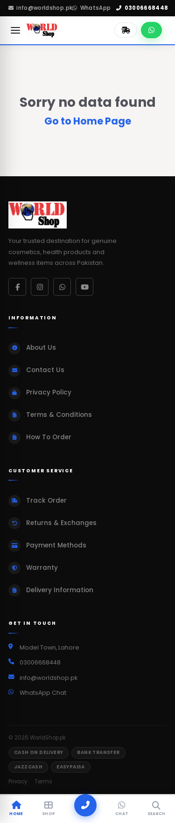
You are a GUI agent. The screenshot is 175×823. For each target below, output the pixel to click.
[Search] (156, 809)
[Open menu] (15, 30)
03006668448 (142, 8)
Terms (43, 781)
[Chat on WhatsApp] (151, 30)
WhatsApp (91, 8)
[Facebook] (17, 287)
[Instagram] (40, 287)
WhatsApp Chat (43, 693)
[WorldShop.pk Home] (42, 30)
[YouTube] (84, 287)
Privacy (17, 781)
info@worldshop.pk (40, 8)
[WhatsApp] (62, 287)
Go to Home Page (87, 121)
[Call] (85, 805)
